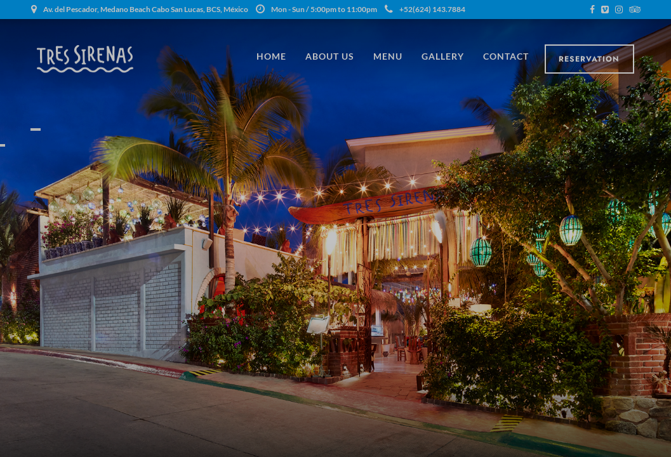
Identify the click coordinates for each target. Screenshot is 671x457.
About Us (329, 56)
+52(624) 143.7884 (425, 9)
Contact (506, 56)
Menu (387, 56)
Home (271, 56)
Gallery (443, 56)
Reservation (589, 59)
